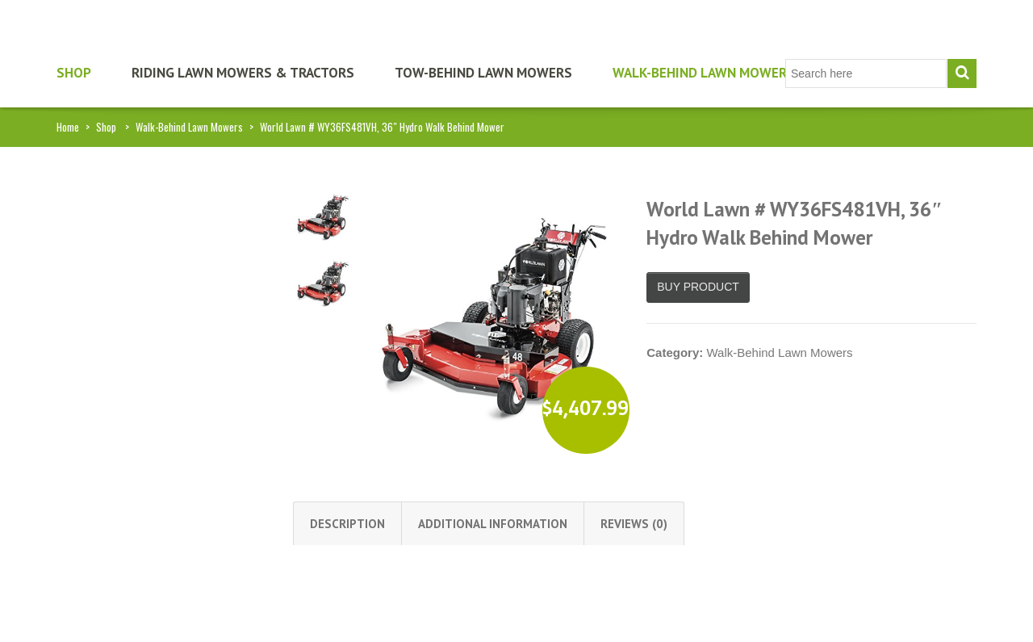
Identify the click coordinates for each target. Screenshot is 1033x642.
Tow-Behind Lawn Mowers (483, 73)
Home (67, 127)
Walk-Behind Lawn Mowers (704, 73)
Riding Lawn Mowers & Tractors (243, 73)
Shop (73, 73)
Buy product (698, 286)
